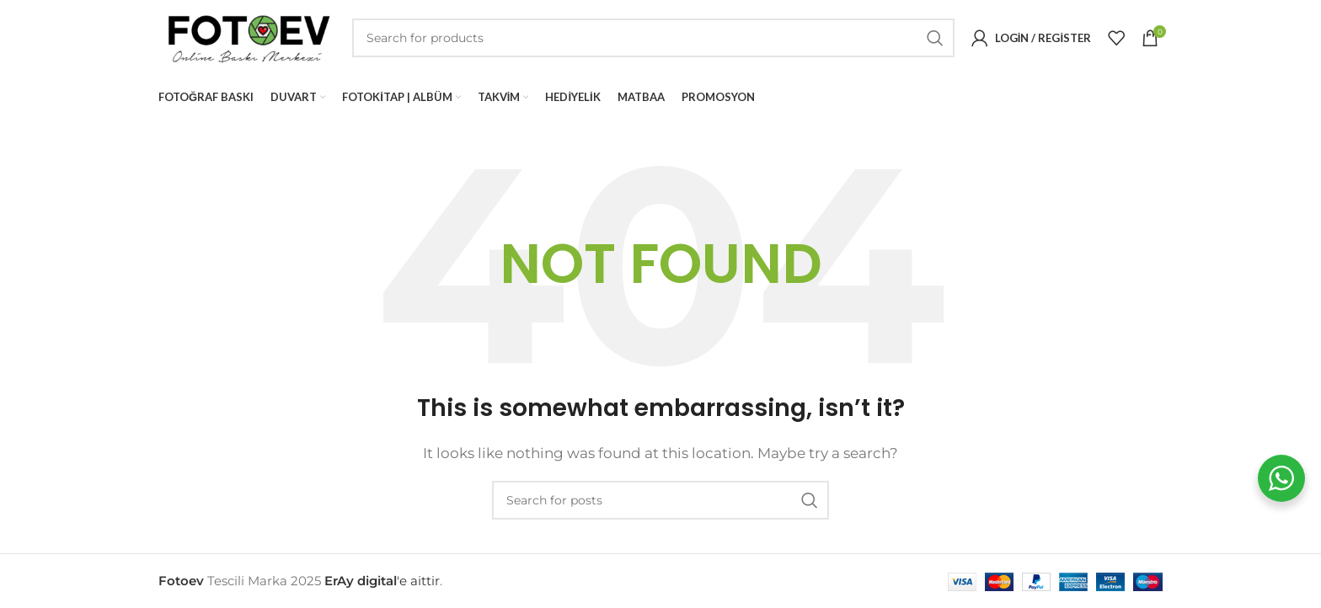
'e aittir (382, 581)
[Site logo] (246, 37)
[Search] (653, 38)
